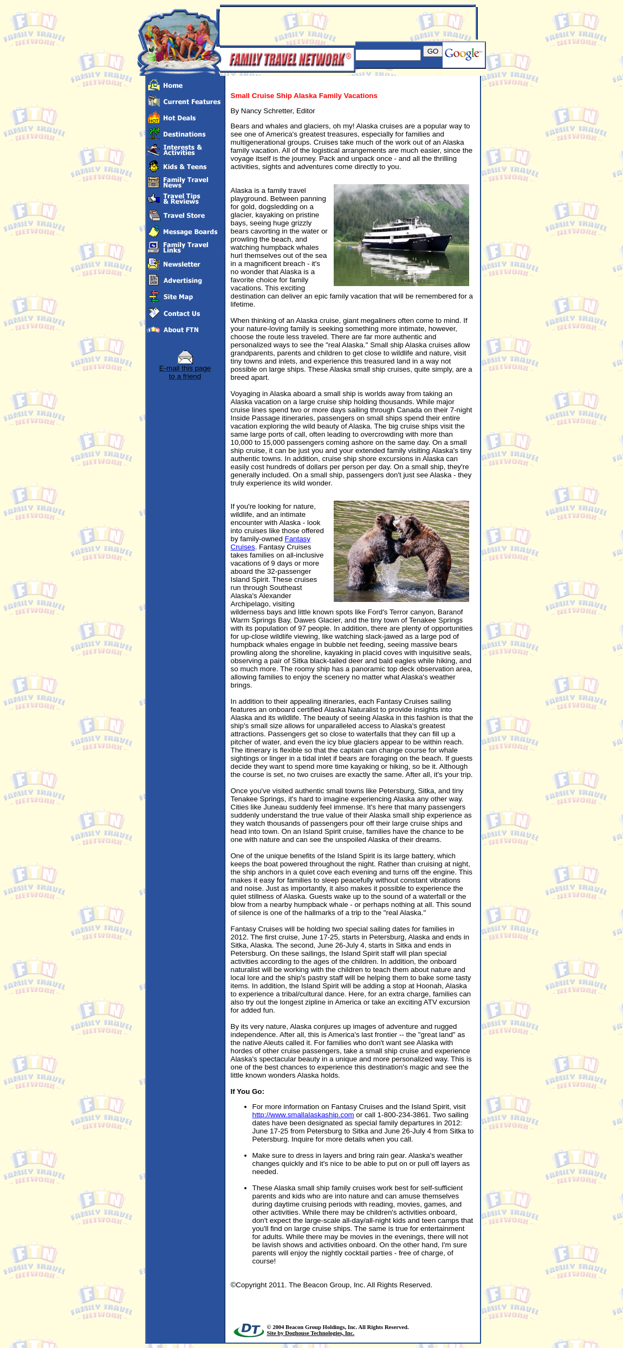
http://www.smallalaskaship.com (303, 1115)
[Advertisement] (346, 23)
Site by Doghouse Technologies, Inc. (311, 1333)
